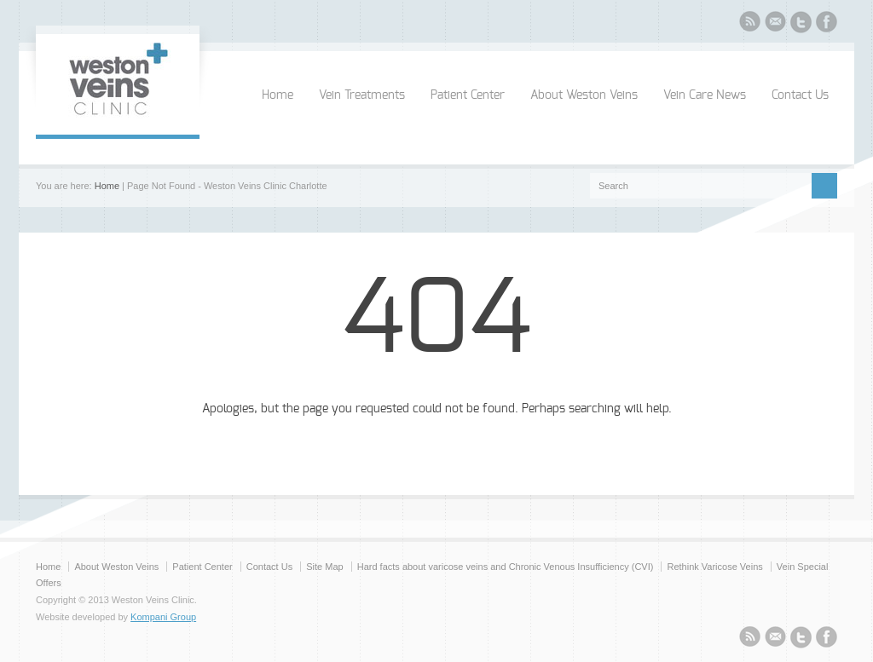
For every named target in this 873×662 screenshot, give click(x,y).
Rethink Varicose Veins (714, 566)
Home (277, 95)
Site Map (324, 566)
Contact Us (800, 95)
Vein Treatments (362, 95)
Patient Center (468, 95)
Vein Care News (704, 95)
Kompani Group (163, 617)
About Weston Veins (584, 95)
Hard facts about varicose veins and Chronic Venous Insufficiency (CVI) (505, 566)
